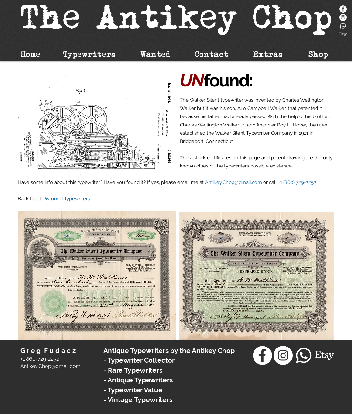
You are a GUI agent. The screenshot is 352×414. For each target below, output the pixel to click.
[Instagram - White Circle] (343, 17)
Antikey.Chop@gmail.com (233, 182)
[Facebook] (343, 9)
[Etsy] (343, 34)
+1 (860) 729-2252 (297, 182)
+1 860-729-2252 (39, 359)
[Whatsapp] (343, 25)
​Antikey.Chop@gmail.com (50, 366)
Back (24, 199)
